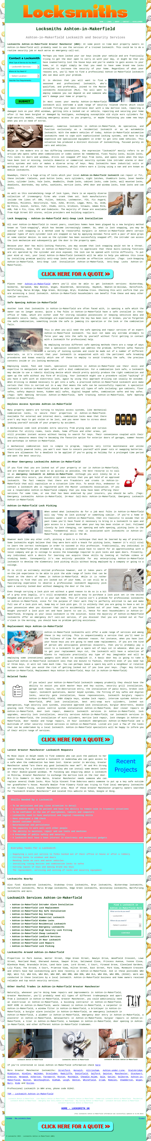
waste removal (61, 1005)
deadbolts (58, 181)
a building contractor (75, 1002)
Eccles (30, 1083)
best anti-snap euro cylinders (103, 702)
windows (45, 111)
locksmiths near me (67, 765)
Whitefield (89, 1080)
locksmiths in (78, 126)
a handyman (72, 1021)
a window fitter (45, 1008)
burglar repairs (114, 1018)
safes (34, 154)
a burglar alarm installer (39, 1011)
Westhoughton (41, 1080)
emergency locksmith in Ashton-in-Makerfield (44, 474)
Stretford (64, 1070)
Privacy (142, 1118)
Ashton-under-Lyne (114, 1070)
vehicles (131, 139)
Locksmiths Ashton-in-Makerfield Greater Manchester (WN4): (44, 44)
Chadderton (126, 1080)
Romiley (112, 1080)
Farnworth (49, 1077)
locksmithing (111, 142)
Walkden (38, 1073)
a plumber (42, 1015)
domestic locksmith (76, 711)
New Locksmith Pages (23, 1118)
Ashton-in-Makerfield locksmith (124, 72)
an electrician (16, 1002)
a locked (75, 111)
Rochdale (73, 1077)
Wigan (139, 1080)
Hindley (26, 1073)
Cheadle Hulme (89, 1077)
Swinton (107, 1073)
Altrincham (92, 1070)
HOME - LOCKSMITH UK (75, 1108)
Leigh (66, 1080)
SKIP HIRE (13, 1005)
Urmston (11, 1077)
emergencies (14, 705)
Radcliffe (66, 1073)
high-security (15, 118)
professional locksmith (80, 83)
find (17, 885)
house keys (85, 62)
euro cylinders (74, 178)
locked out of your (53, 468)
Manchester (121, 1073)
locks (121, 154)
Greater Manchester (27, 1070)
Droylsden (51, 1073)
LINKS (109, 22)
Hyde (17, 1083)
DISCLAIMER (137, 22)
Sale (102, 1077)
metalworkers (61, 1018)
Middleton (13, 1073)
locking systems (111, 136)
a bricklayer (96, 1008)
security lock (29, 714)
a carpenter (111, 1005)
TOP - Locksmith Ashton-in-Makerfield (30, 1094)
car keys (86, 56)
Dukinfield (81, 1073)
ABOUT (117, 22)
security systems (95, 160)
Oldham (56, 1080)
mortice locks (72, 185)
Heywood (23, 1077)
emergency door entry (95, 1015)
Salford (95, 1073)
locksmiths (50, 136)
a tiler (27, 1021)
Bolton (27, 1080)
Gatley (111, 1077)
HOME (102, 22)
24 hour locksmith (79, 721)
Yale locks (43, 181)
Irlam (102, 1080)
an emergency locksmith (103, 1011)
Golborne (123, 1077)
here (97, 1065)
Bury (10, 1083)
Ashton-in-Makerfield (37, 284)
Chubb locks (74, 181)
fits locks (14, 157)
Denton (76, 1080)
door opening (121, 1021)
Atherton (36, 1077)
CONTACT (126, 22)
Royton (61, 1077)
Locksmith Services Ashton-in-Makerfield (44, 898)
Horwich (78, 1070)
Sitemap (9, 1118)
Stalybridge (135, 1070)
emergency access (58, 118)
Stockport (136, 1073)
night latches (94, 178)
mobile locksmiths (18, 170)
